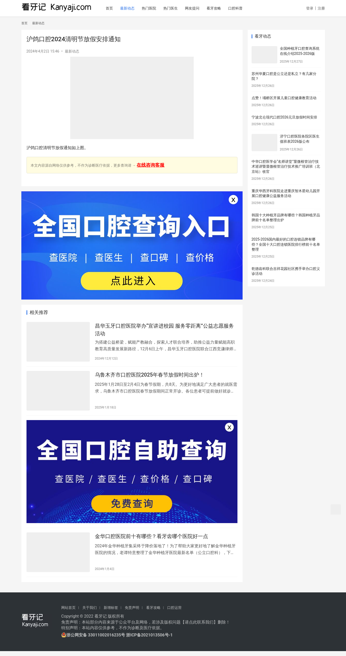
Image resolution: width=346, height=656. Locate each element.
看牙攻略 (220, 8)
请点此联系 (195, 626)
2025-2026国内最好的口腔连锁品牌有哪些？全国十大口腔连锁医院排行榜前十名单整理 (286, 244)
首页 (116, 8)
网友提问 (199, 8)
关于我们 (89, 612)
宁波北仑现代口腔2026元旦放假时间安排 (284, 117)
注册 (321, 8)
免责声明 (132, 612)
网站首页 (68, 612)
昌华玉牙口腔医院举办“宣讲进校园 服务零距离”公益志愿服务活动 (164, 330)
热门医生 (177, 8)
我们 (209, 626)
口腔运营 (174, 612)
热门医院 (155, 8)
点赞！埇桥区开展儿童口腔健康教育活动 (284, 98)
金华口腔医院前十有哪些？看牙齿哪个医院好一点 (151, 541)
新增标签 (111, 612)
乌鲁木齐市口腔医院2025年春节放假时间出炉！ (149, 377)
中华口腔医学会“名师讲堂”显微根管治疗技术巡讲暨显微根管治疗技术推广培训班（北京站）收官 (286, 166)
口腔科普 (242, 8)
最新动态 (134, 8)
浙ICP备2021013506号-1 (149, 639)
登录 (309, 8)
